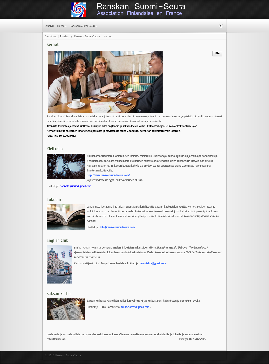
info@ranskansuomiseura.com (117, 227)
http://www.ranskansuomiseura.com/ (108, 175)
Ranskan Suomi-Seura (83, 25)
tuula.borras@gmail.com (135, 307)
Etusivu (49, 25)
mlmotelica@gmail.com (153, 263)
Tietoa (61, 25)
